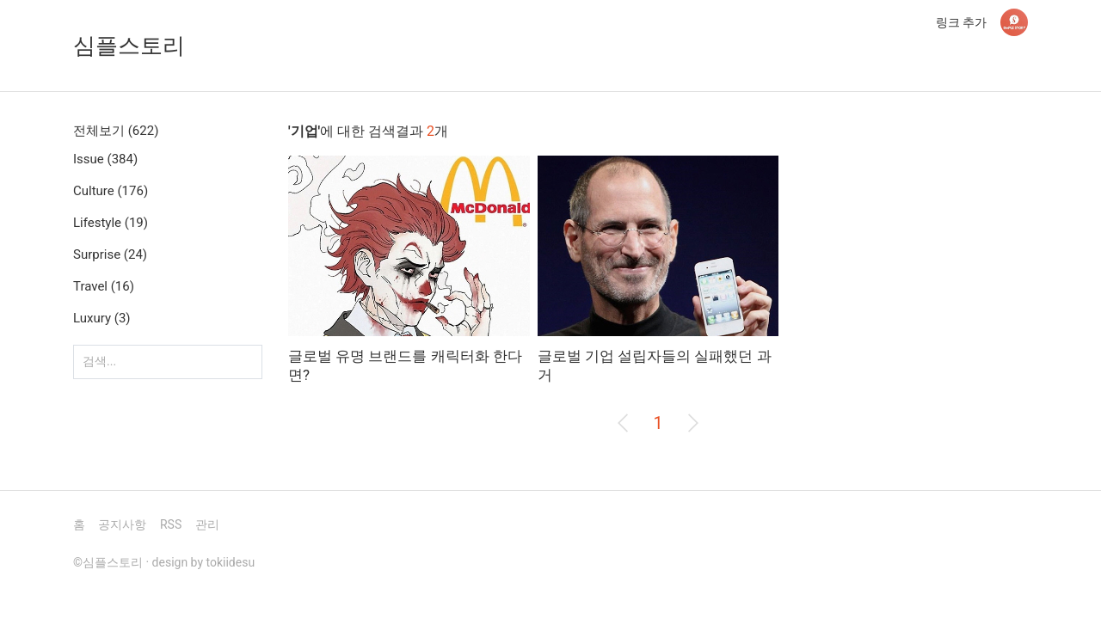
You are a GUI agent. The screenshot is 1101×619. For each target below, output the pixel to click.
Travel (103, 286)
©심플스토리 (108, 562)
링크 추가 (961, 22)
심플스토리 (129, 45)
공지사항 (122, 524)
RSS (170, 524)
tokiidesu (230, 562)
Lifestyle (110, 222)
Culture (110, 191)
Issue (105, 159)
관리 (207, 524)
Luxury (102, 318)
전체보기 (115, 130)
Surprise (110, 254)
